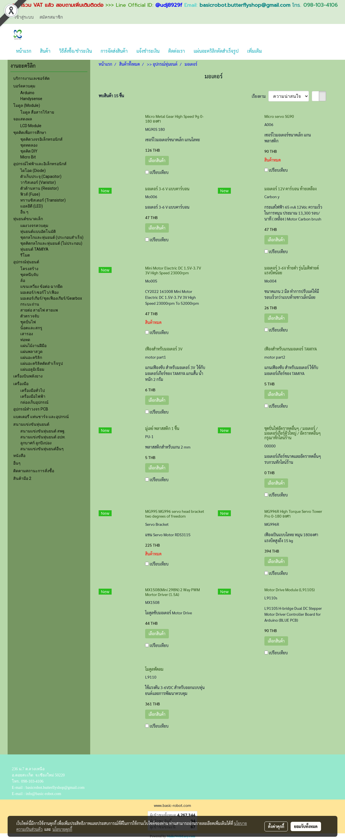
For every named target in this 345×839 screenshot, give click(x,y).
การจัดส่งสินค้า (114, 51)
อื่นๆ (17, 463)
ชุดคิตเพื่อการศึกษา (29, 132)
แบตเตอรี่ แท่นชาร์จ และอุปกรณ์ (41, 416)
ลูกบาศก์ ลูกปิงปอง (36, 443)
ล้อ (22, 280)
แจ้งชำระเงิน (148, 51)
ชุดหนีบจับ (29, 274)
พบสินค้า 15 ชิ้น (111, 95)
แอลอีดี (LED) (31, 206)
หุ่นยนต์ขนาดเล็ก (28, 219)
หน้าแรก (23, 51)
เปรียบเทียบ (159, 172)
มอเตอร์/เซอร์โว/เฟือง (39, 292)
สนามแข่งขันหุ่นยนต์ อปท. (42, 437)
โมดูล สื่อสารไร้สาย (37, 112)
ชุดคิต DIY (28, 151)
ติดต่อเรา (176, 51)
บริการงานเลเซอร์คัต (31, 78)
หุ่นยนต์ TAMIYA (34, 249)
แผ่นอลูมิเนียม (32, 369)
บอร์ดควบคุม (24, 86)
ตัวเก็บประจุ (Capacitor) (40, 176)
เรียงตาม (260, 96)
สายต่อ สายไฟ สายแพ (39, 310)
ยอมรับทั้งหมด (306, 826)
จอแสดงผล (22, 119)
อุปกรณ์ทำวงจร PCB (30, 409)
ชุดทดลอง (28, 145)
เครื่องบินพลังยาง (28, 376)
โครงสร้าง (29, 268)
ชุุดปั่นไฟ (28, 322)
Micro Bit (28, 157)
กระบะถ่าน (29, 304)
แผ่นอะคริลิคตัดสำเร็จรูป (41, 363)
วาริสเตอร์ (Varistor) (38, 182)
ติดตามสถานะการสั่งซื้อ (33, 471)
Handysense (31, 98)
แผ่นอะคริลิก (31, 357)
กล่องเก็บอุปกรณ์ (34, 402)
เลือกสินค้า (157, 160)
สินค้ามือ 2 (22, 478)
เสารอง (26, 334)
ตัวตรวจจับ (29, 316)
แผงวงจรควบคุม (34, 225)
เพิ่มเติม (254, 51)
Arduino (27, 92)
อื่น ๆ (24, 212)
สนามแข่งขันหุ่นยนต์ (31, 424)
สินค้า (45, 51)
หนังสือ (19, 455)
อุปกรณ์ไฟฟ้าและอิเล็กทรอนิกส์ (40, 164)
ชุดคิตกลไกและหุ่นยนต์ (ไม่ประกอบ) (51, 243)
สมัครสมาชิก (51, 16)
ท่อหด (25, 339)
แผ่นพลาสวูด (31, 351)
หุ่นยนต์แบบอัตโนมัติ (38, 231)
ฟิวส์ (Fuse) (30, 194)
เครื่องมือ (20, 383)
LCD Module (30, 125)
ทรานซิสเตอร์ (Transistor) (43, 200)
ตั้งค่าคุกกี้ (276, 826)
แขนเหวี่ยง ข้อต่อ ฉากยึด (41, 286)
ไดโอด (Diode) (33, 170)
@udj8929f (168, 5)
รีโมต (25, 255)
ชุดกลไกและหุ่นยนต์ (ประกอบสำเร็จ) (51, 237)
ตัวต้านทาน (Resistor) (39, 188)
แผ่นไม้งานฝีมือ (33, 345)
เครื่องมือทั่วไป (32, 390)
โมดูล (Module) (26, 105)
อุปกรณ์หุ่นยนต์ (26, 262)
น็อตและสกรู (31, 328)
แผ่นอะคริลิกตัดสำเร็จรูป (216, 51)
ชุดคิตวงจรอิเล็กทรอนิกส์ (41, 139)
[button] (271, 51)
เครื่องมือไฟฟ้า (32, 396)
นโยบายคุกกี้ (62, 829)
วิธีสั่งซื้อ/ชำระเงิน (75, 51)
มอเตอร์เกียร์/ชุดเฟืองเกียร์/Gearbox (51, 298)
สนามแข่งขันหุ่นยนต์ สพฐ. (42, 431)
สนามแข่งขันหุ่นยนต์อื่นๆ (42, 449)
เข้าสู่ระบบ (24, 16)
